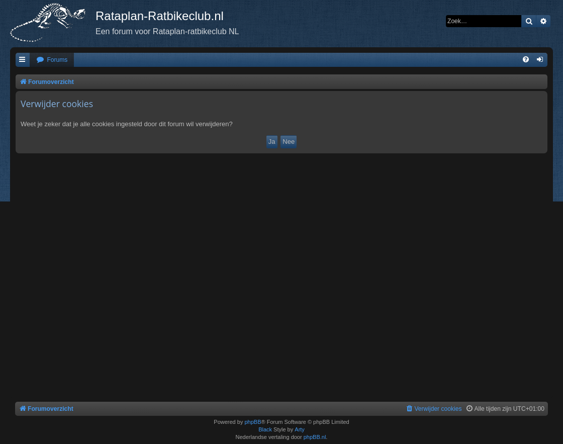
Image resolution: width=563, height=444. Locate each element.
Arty (300, 429)
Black (265, 429)
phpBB (252, 422)
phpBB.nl (315, 437)
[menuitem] (52, 60)
